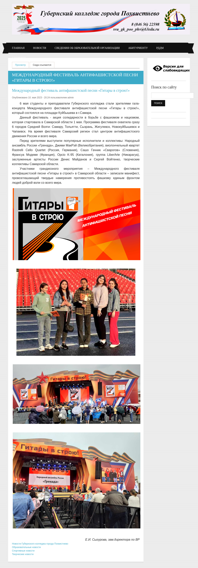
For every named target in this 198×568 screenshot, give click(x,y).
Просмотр (22, 64)
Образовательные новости (26, 547)
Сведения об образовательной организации (87, 48)
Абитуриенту (138, 48)
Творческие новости (22, 554)
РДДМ (160, 48)
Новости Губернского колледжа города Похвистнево (40, 543)
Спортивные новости (23, 550)
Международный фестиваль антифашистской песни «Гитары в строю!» (71, 90)
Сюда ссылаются (42, 65)
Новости (39, 48)
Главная (18, 48)
